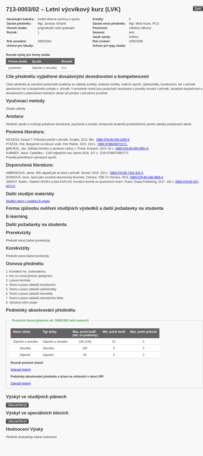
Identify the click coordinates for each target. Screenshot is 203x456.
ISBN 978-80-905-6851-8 (131, 148)
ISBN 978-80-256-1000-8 (112, 139)
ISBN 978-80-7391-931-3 (126, 173)
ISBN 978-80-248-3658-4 (146, 177)
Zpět (198, 8)
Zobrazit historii (21, 369)
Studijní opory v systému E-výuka (28, 201)
